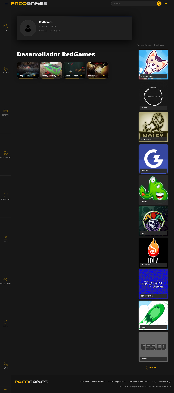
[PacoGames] (31, 382)
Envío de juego (165, 381)
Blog (154, 381)
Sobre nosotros (98, 381)
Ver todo (152, 367)
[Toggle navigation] (6, 4)
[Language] (167, 3)
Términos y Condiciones (139, 381)
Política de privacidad (117, 381)
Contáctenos (84, 381)
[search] (159, 3)
